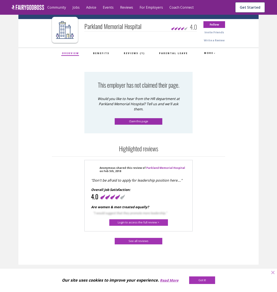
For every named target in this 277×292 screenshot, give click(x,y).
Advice (91, 7)
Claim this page (138, 121)
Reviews (126, 7)
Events (108, 7)
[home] (27, 7)
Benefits (101, 53)
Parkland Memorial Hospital (165, 168)
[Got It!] (202, 280)
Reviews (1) (134, 53)
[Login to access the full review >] (138, 222)
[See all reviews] (138, 241)
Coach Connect (181, 7)
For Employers (151, 7)
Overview (70, 53)
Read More (169, 280)
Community (56, 7)
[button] (214, 24)
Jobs (76, 7)
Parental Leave (173, 53)
